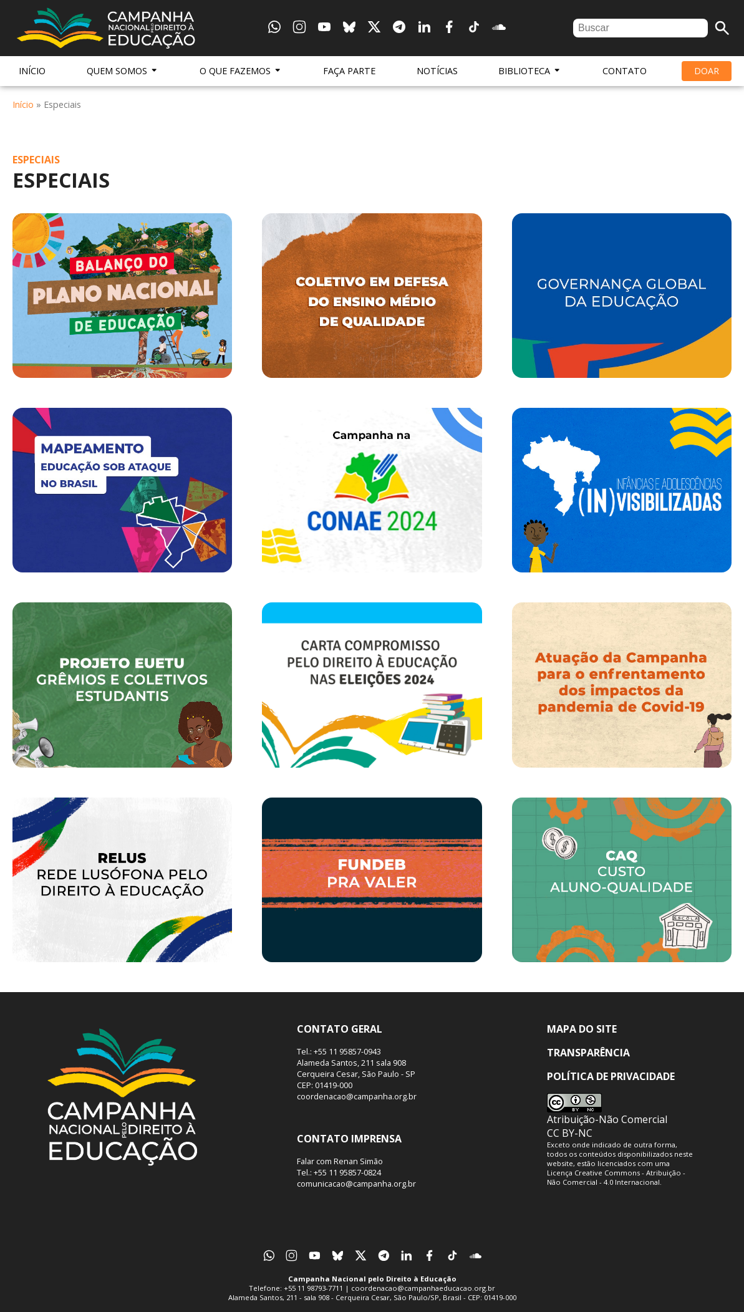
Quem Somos (122, 71)
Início (32, 71)
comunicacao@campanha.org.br (356, 1183)
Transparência (588, 1052)
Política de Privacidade (611, 1076)
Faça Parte (349, 71)
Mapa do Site (582, 1029)
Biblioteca (529, 71)
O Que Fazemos (241, 71)
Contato (624, 71)
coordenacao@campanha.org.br (357, 1096)
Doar (706, 71)
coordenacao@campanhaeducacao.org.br (423, 1288)
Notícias (437, 71)
